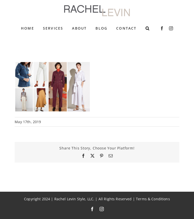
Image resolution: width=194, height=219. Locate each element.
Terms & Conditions (153, 199)
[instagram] (171, 28)
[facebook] (162, 28)
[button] (148, 28)
